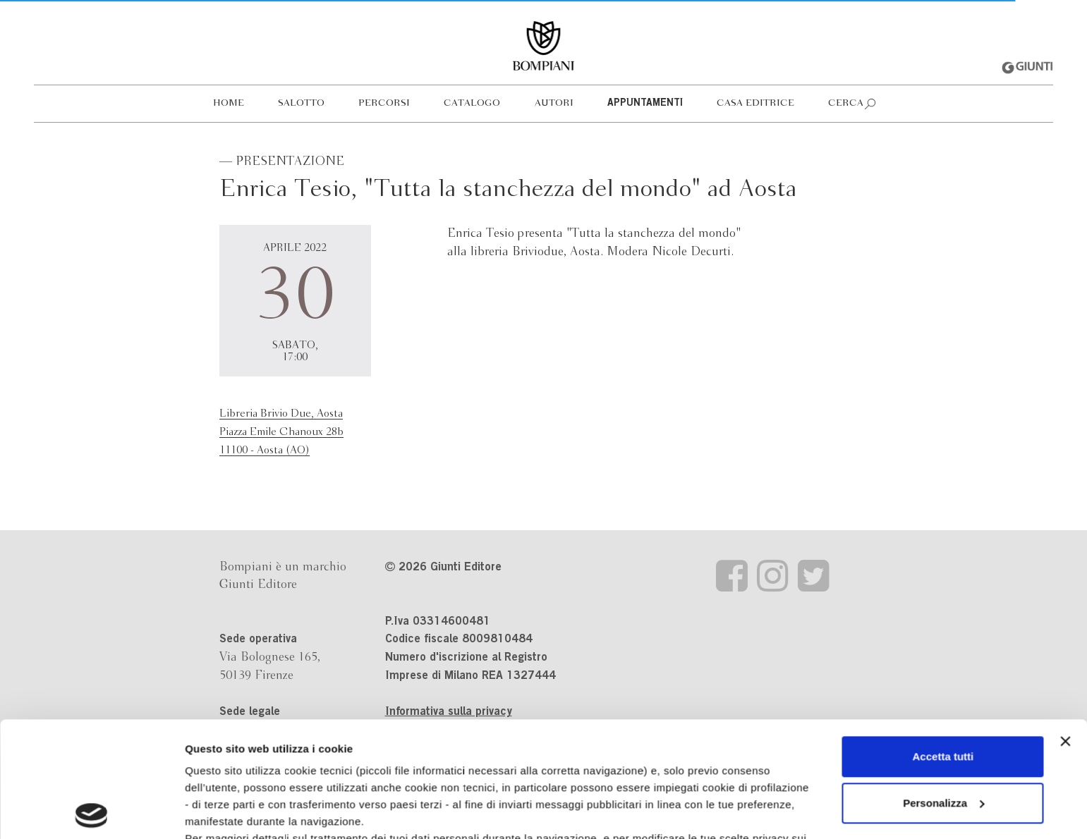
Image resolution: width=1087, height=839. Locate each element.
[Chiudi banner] (1065, 626)
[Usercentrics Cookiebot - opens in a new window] (91, 811)
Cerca (845, 103)
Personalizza (943, 688)
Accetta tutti (943, 641)
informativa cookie (449, 740)
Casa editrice (755, 103)
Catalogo (472, 103)
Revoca (767, 774)
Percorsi (384, 103)
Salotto (301, 103)
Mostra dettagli (223, 811)
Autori (554, 103)
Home (228, 103)
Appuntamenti (645, 104)
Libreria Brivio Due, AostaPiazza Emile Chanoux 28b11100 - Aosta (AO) (281, 432)
